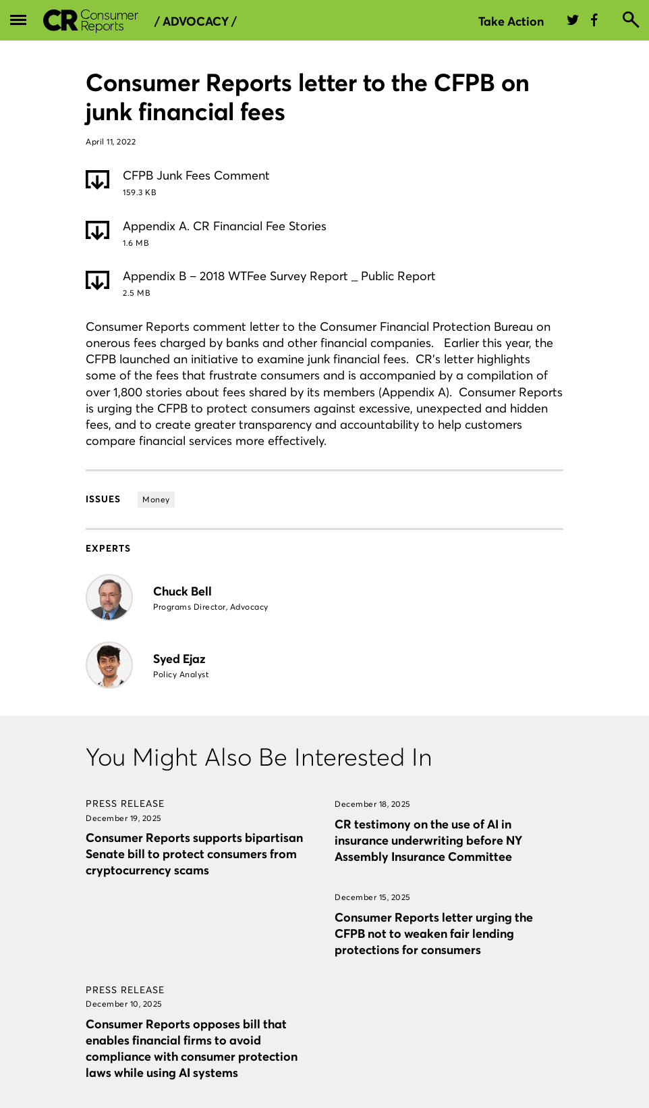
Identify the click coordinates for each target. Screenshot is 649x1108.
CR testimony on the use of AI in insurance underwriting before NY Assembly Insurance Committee (428, 840)
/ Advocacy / (195, 21)
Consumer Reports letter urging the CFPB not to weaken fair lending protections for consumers (434, 933)
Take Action (511, 21)
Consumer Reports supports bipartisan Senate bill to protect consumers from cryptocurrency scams (194, 854)
